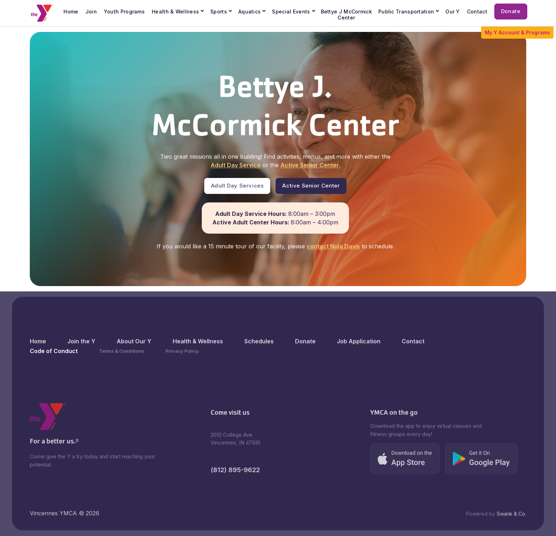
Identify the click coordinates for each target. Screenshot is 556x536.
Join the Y (81, 354)
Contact (413, 354)
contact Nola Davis (333, 247)
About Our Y (134, 354)
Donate (305, 354)
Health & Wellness (175, 12)
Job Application (358, 354)
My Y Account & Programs (517, 32)
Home (38, 354)
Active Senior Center (309, 165)
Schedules (259, 354)
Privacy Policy (182, 351)
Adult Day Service (235, 165)
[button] (178, 12)
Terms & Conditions (121, 351)
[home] (42, 13)
